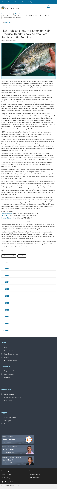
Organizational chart (11, 354)
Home (3, 14)
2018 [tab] (7, 324)
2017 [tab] (7, 331)
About (3, 2)
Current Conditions (20, 2)
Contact (10, 2)
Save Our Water (9, 374)
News (10, 14)
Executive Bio (8, 351)
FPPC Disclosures (34, 478)
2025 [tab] (7, 275)
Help (5, 424)
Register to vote (9, 371)
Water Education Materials (12, 397)
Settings (30, 2)
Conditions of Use (10, 417)
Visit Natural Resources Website (9, 452)
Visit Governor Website (7, 442)
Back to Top (5, 471)
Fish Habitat (21, 256)
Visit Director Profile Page (8, 463)
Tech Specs (7, 421)
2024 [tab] (7, 282)
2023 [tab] (7, 289)
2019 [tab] (7, 317)
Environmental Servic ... (8, 256)
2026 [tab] (7, 268)
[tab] (28, 268)
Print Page (7, 22)
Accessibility (6, 478)
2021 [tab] (7, 303)
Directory (7, 347)
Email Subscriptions (10, 360)
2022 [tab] (7, 296)
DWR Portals (8, 401)
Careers (6, 357)
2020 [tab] (7, 310)
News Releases (20, 14)
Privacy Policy (6, 474)
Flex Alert (7, 377)
